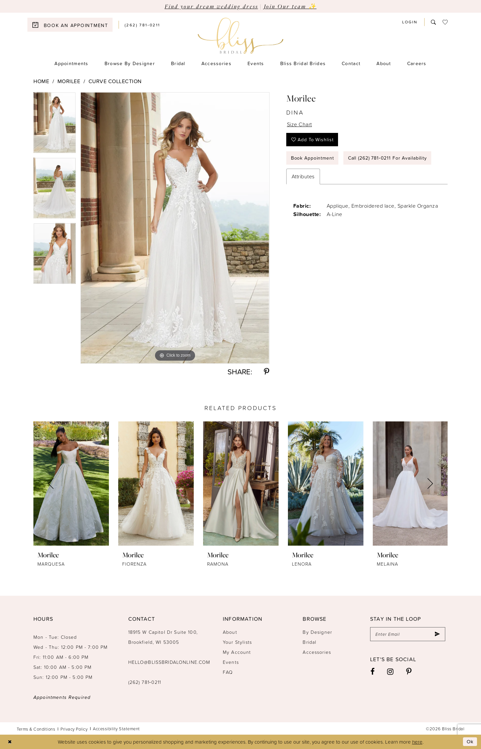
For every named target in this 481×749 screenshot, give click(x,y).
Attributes (303, 176)
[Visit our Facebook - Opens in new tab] (372, 672)
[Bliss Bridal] (240, 36)
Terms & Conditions (36, 729)
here (417, 741)
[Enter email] (407, 634)
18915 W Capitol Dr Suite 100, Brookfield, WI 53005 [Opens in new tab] (163, 637)
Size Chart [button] (299, 124)
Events (231, 662)
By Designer (317, 632)
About (230, 632)
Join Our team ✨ (290, 6)
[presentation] (71, 483)
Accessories (317, 652)
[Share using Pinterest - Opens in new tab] (267, 372)
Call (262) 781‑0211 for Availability (387, 158)
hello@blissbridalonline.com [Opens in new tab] (169, 662)
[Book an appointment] (70, 25)
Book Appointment (312, 158)
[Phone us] (142, 25)
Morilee (69, 81)
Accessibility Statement (116, 729)
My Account (237, 652)
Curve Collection (115, 81)
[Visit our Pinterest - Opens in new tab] (409, 672)
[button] (410, 22)
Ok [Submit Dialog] (470, 741)
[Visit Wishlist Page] (445, 22)
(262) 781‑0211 (144, 682)
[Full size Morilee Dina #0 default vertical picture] (175, 227)
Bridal (309, 642)
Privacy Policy (74, 729)
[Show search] (433, 22)
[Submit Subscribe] (437, 634)
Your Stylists (237, 642)
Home (41, 81)
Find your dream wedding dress (211, 6)
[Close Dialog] (10, 742)
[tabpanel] (54, 125)
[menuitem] (73, 25)
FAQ (228, 672)
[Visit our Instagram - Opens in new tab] (390, 672)
